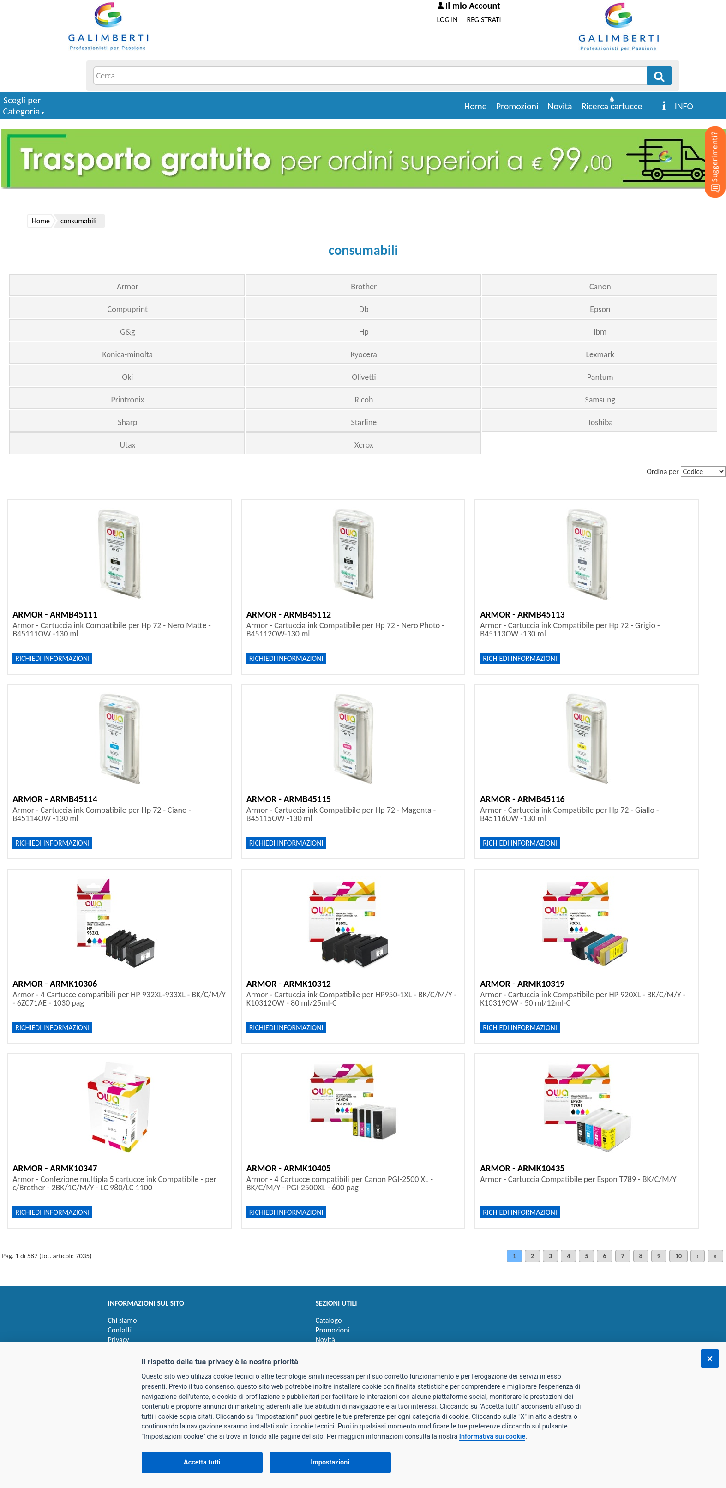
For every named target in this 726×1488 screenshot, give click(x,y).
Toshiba (600, 422)
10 (678, 1256)
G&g (127, 332)
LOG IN (447, 19)
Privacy (118, 1339)
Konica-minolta (127, 354)
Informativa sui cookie (492, 1436)
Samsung (600, 400)
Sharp (127, 422)
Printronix (127, 400)
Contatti (120, 1330)
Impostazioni (330, 1462)
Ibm (600, 332)
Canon (600, 287)
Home (475, 106)
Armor (127, 287)
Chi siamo (122, 1320)
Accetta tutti (202, 1462)
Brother (364, 287)
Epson (600, 309)
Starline (364, 422)
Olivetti (364, 377)
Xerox (363, 445)
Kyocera (364, 354)
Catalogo (329, 1320)
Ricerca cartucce (612, 106)
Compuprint (128, 309)
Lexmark (600, 354)
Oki (127, 377)
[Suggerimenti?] (707, 148)
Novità (560, 106)
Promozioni (517, 106)
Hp (364, 332)
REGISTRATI (484, 19)
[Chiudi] (710, 1358)
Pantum (600, 377)
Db (364, 309)
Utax (128, 445)
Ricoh (363, 400)
